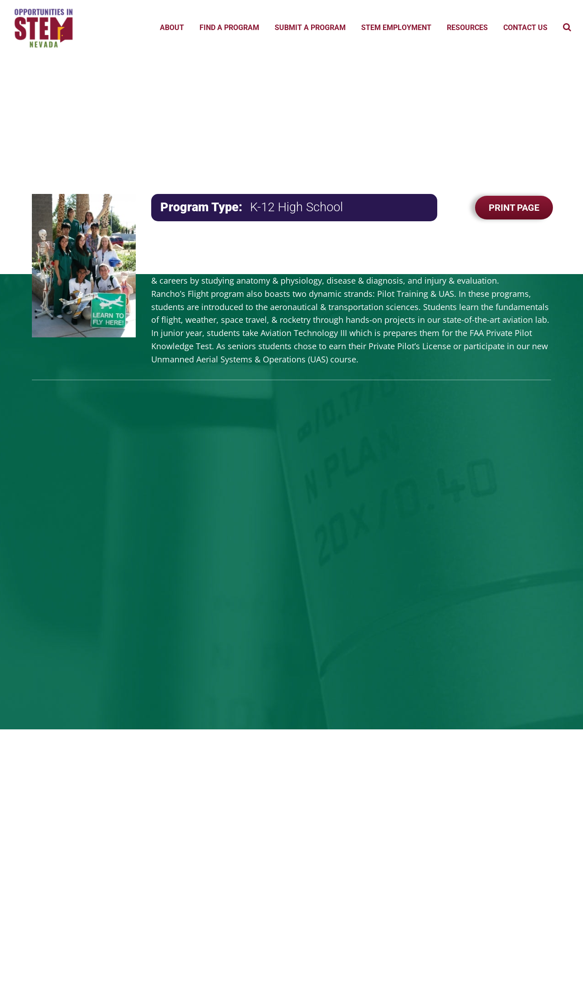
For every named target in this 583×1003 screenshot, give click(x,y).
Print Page (514, 207)
